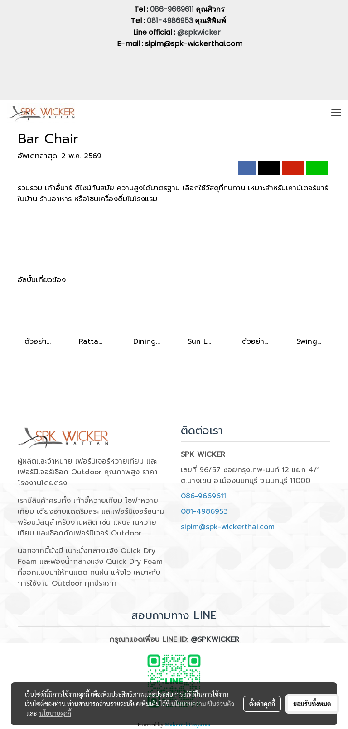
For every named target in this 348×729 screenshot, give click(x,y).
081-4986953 (171, 20)
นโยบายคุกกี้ (55, 713)
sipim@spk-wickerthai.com (228, 526)
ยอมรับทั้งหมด (312, 704)
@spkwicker (199, 32)
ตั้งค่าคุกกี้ (262, 704)
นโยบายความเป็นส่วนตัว (202, 704)
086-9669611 (172, 9)
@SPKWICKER (215, 639)
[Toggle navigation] (336, 113)
